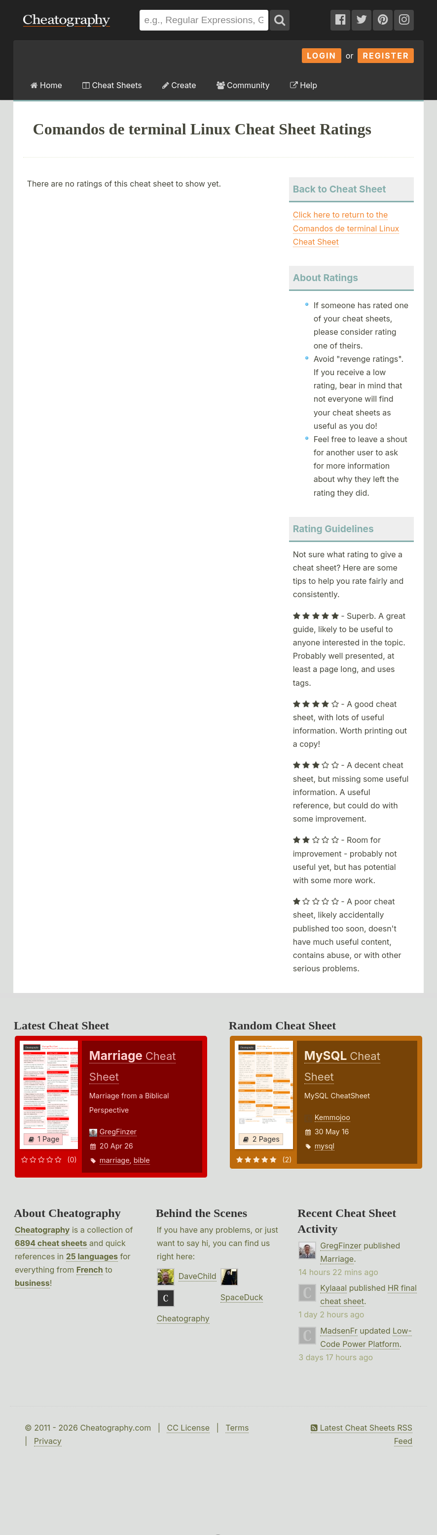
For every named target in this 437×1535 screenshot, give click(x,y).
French (89, 1270)
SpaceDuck (241, 1297)
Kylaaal (333, 1288)
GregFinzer (118, 1131)
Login (321, 56)
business (32, 1283)
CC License (188, 1428)
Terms (237, 1428)
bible (142, 1160)
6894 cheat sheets (51, 1243)
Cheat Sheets (112, 85)
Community (243, 85)
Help (303, 85)
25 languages (92, 1256)
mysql (324, 1146)
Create (179, 85)
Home (46, 85)
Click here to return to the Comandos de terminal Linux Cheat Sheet (346, 228)
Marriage (337, 1259)
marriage (115, 1160)
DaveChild (198, 1276)
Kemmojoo (332, 1117)
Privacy (48, 1441)
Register (386, 56)
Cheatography (42, 1230)
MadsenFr (338, 1331)
